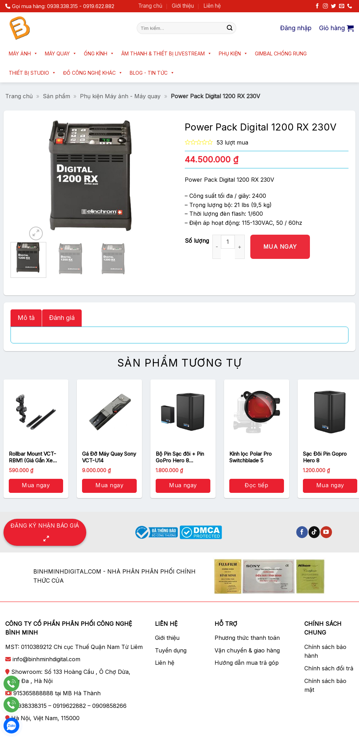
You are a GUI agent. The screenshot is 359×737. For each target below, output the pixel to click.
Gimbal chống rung (281, 53)
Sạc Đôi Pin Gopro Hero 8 (325, 457)
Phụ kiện (233, 53)
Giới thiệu (183, 5)
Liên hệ (212, 5)
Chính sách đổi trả (328, 668)
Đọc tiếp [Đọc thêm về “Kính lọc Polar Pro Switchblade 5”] (256, 485)
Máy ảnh (23, 53)
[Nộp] (230, 28)
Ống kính (99, 53)
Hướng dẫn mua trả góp (247, 662)
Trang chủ (150, 5)
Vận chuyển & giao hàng (247, 650)
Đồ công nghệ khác (93, 72)
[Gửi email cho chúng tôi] (341, 6)
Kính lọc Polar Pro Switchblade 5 (250, 457)
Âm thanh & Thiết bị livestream (166, 53)
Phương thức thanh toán (247, 637)
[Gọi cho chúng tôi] (349, 6)
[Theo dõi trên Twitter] (333, 6)
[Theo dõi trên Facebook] (317, 6)
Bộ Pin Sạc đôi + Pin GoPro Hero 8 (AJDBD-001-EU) (180, 457)
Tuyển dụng (171, 650)
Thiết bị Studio (32, 72)
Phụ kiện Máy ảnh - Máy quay (120, 96)
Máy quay (61, 53)
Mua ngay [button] (36, 485)
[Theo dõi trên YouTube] (326, 532)
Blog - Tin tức (152, 72)
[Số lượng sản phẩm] (228, 242)
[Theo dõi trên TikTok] (314, 532)
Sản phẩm (56, 96)
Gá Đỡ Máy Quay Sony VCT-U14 (109, 457)
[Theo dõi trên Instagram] (325, 6)
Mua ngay (280, 246)
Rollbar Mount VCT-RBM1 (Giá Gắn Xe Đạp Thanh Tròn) (32, 457)
